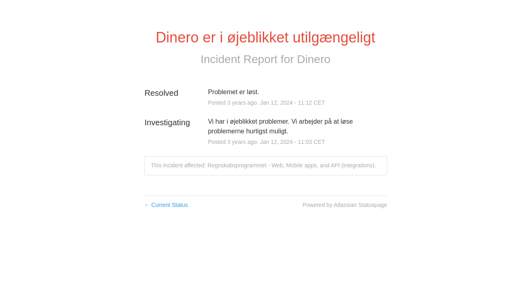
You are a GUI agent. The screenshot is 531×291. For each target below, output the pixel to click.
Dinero (313, 59)
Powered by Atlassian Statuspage (345, 205)
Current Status (166, 205)
